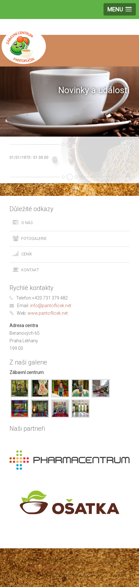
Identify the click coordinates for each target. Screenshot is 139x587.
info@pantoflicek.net (50, 305)
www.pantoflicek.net (48, 313)
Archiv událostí (54, 575)
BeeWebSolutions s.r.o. (44, 567)
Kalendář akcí (89, 575)
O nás (27, 223)
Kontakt (30, 270)
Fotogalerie (34, 238)
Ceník (26, 254)
